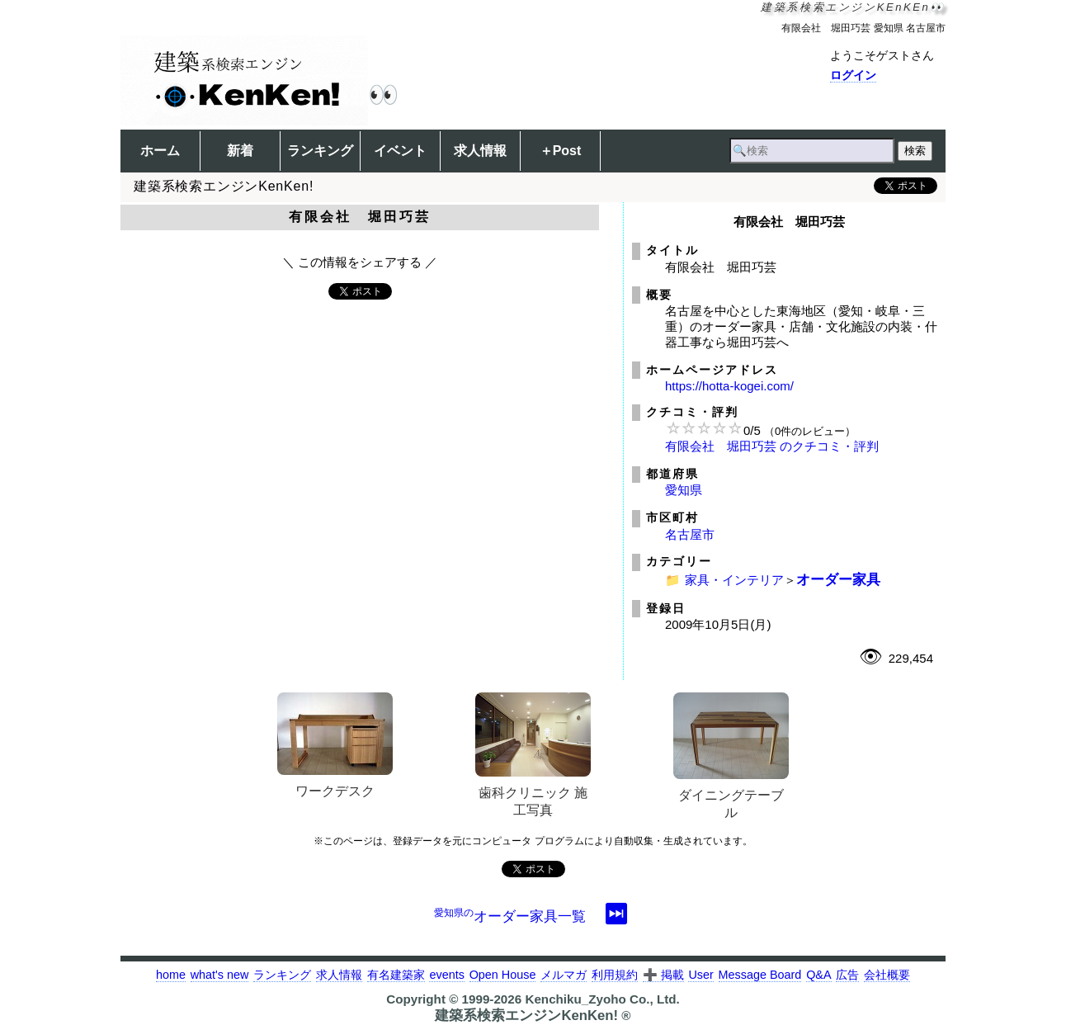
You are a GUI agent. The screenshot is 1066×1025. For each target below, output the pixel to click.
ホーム (160, 151)
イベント (400, 151)
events (446, 974)
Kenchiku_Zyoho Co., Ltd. (602, 999)
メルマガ (563, 974)
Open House (502, 974)
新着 (240, 151)
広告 (847, 974)
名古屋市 (690, 534)
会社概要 (887, 974)
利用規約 (615, 974)
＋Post (561, 151)
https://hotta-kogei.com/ (729, 386)
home (171, 974)
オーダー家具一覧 (510, 916)
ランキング (320, 151)
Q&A (818, 974)
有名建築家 (396, 974)
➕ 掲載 (663, 974)
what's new (220, 974)
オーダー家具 (838, 579)
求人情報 (480, 151)
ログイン (853, 75)
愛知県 (683, 490)
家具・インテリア (734, 580)
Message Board (760, 974)
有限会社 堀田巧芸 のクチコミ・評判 (772, 446)
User (700, 974)
